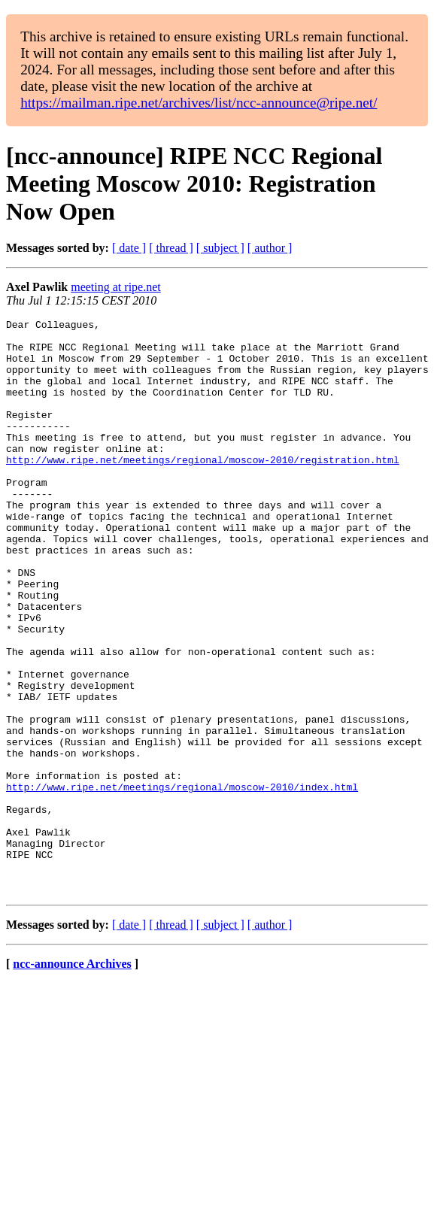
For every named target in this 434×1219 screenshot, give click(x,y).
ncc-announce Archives (72, 1078)
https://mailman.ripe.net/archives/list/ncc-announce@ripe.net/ (198, 103)
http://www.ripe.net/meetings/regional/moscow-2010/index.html (182, 881)
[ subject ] (220, 247)
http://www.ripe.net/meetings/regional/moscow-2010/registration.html (202, 489)
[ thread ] (171, 247)
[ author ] (270, 247)
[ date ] (129, 247)
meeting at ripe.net (116, 286)
